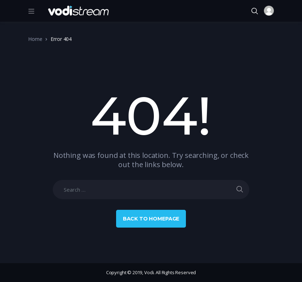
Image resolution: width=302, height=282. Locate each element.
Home (35, 39)
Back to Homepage (151, 219)
